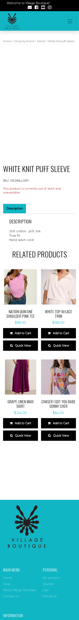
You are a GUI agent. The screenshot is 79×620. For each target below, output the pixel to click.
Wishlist (48, 584)
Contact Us (11, 596)
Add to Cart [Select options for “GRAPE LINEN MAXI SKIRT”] (23, 423)
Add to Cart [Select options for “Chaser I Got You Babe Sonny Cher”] (61, 423)
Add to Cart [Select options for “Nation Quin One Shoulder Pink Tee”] (23, 333)
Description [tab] (14, 208)
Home (7, 41)
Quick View (23, 345)
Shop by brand (24, 41)
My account (51, 578)
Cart (46, 590)
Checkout (50, 596)
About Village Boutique (19, 590)
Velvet (41, 41)
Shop (6, 584)
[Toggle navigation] (70, 21)
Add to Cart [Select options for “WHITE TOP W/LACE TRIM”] (61, 333)
